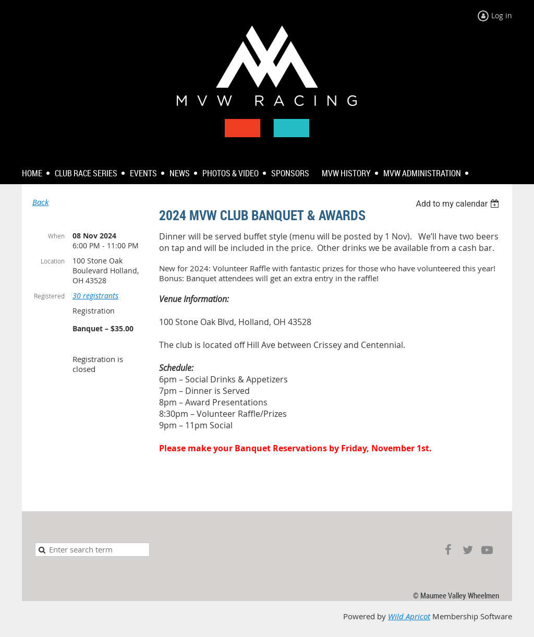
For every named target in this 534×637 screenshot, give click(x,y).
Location (53, 261)
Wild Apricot (409, 616)
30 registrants (95, 296)
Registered (49, 296)
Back (40, 202)
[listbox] (459, 203)
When (56, 236)
